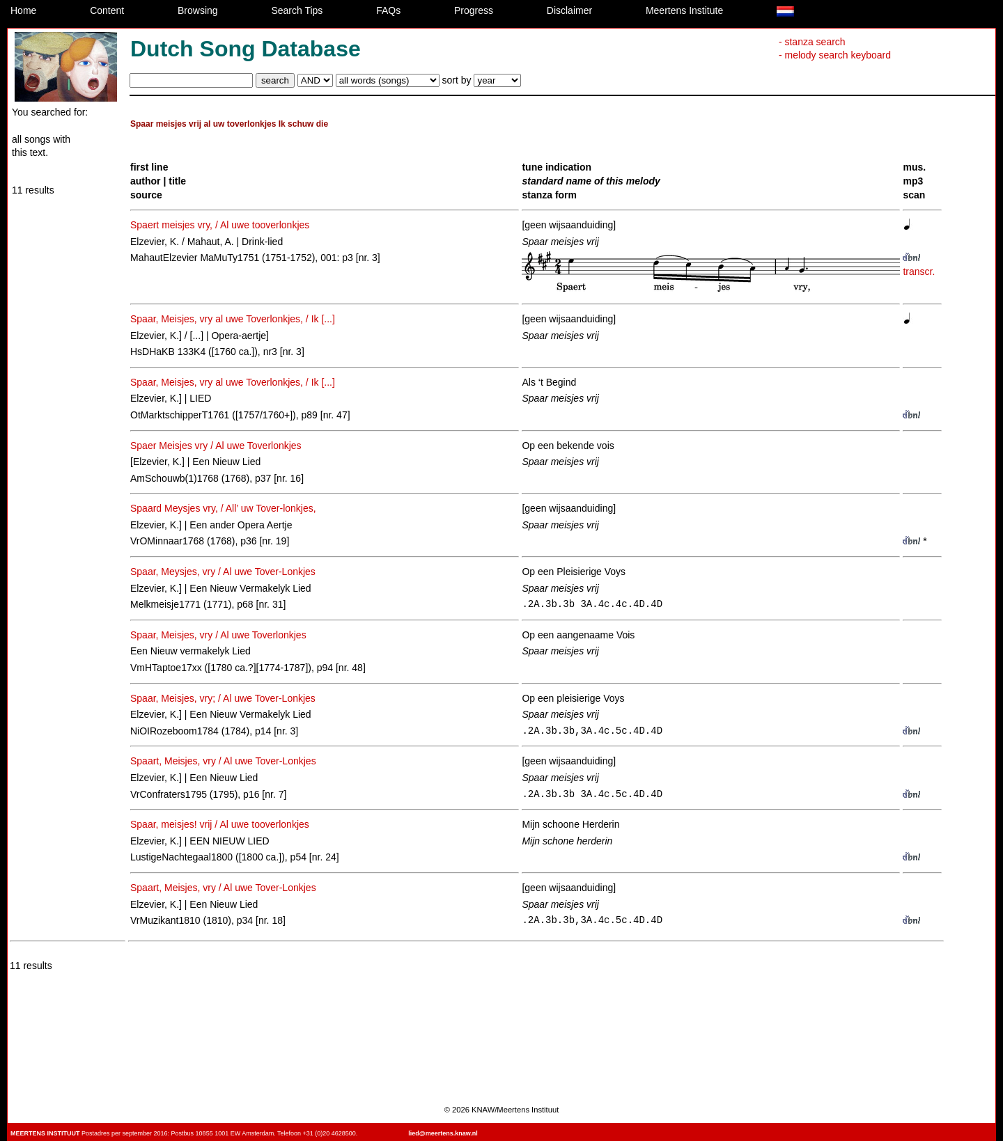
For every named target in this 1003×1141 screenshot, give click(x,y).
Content (107, 10)
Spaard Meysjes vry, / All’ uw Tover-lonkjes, (223, 508)
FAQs (388, 10)
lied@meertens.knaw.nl (442, 1133)
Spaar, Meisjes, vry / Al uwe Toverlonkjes (218, 634)
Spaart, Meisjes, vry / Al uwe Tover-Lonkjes (223, 760)
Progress (473, 10)
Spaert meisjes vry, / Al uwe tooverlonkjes (219, 224)
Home (23, 10)
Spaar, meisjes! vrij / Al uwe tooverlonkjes (219, 824)
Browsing (198, 10)
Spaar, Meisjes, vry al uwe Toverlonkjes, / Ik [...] (232, 318)
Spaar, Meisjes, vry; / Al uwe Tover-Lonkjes (223, 698)
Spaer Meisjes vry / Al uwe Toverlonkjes (216, 445)
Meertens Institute (684, 10)
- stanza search (812, 41)
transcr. (919, 271)
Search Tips (296, 10)
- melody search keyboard (835, 55)
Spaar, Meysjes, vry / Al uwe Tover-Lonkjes (223, 571)
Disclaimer (569, 10)
